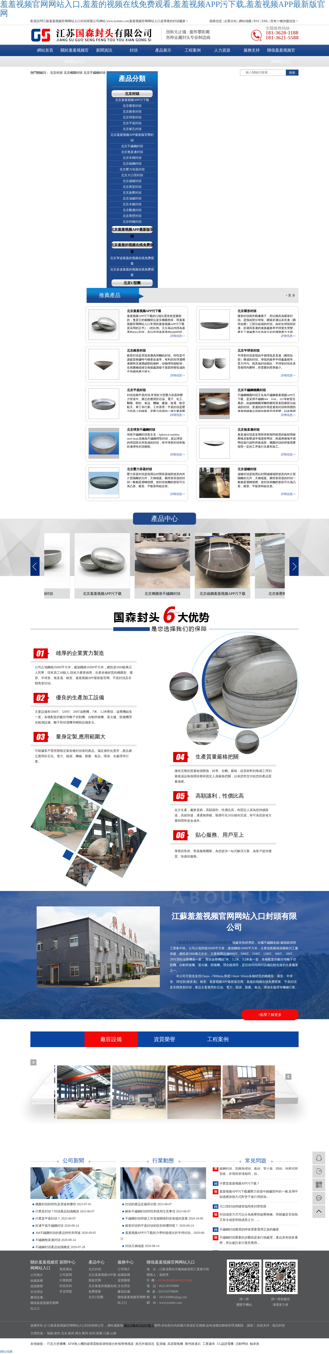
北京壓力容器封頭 (132, 169)
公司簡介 (36, 1275)
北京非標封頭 (132, 157)
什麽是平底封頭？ (55, 1218)
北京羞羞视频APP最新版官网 (132, 233)
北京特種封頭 (132, 221)
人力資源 (222, 50)
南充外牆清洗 (145, 1344)
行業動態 (65, 1280)
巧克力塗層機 (57, 1344)
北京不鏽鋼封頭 (94, 72)
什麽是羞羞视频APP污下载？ (239, 1186)
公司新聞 (65, 1274)
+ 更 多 (290, 295)
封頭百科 (65, 1286)
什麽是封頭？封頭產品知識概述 (65, 1211)
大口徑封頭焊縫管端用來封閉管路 (242, 1209)
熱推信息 (215, 21)
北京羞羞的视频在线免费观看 (132, 248)
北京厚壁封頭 (132, 216)
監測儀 (161, 1344)
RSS (256, 21)
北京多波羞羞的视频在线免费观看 (132, 272)
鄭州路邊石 (193, 1344)
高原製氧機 (175, 1344)
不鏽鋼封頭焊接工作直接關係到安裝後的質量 (164, 1218)
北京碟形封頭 (132, 105)
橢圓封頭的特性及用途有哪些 (63, 1204)
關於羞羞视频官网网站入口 (75, 56)
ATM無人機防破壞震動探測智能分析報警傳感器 (100, 1344)
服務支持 (252, 50)
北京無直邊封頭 (132, 152)
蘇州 (71, 1333)
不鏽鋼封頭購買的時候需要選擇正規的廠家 (249, 1232)
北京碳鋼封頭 (132, 163)
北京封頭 (56, 72)
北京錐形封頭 (132, 111)
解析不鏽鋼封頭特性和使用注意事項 (158, 1211)
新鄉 (99, 1333)
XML (265, 21)
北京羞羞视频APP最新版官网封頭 (132, 137)
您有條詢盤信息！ (284, 21)
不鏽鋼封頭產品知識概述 (60, 1247)
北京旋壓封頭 (132, 192)
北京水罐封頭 (132, 204)
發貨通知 (65, 1269)
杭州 (92, 1333)
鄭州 (85, 1333)
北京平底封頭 (132, 123)
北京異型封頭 (132, 187)
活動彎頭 (242, 1344)
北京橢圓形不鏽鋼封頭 (165, 593)
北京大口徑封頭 (132, 175)
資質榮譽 (164, 1039)
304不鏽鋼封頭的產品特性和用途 (65, 1233)
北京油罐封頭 (132, 198)
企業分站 (230, 21)
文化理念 (36, 1291)
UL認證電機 (225, 1344)
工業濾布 (209, 1344)
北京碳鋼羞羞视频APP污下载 (225, 593)
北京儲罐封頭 (132, 181)
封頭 (134, 50)
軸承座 (254, 1344)
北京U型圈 (132, 283)
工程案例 (193, 50)
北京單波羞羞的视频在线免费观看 (132, 260)
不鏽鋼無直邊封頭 (55, 1240)
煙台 (78, 1333)
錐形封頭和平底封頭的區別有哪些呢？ (159, 1225)
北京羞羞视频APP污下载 (132, 100)
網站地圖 (245, 21)
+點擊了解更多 (270, 1015)
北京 (64, 1333)
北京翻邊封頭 (132, 210)
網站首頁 (45, 50)
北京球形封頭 (132, 117)
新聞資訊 (104, 50)
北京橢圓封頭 (73, 72)
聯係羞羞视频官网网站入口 (281, 56)
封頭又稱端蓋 (142, 1246)
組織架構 (36, 1280)
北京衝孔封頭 (132, 129)
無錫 (50, 1333)
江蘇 (106, 1333)
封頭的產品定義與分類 (148, 1204)
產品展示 (163, 50)
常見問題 (65, 1291)
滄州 (57, 1333)
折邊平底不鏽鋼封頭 (57, 1225)
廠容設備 (111, 1039)
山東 (113, 1333)
